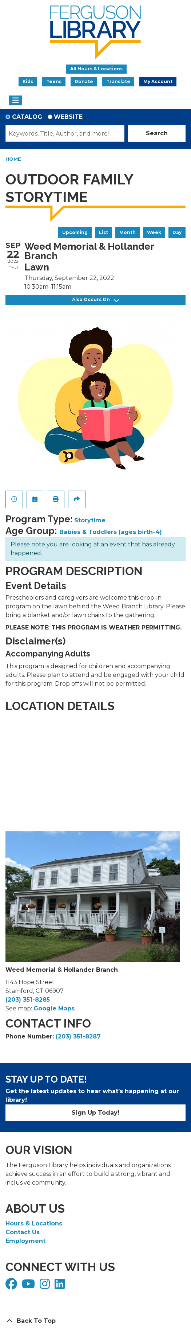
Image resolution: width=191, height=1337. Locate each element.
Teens (53, 81)
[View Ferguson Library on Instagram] (46, 1286)
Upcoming (75, 232)
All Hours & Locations (96, 68)
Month (127, 232)
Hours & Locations (33, 1223)
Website (68, 116)
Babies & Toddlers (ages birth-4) (110, 532)
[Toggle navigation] (15, 101)
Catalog (27, 116)
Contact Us (22, 1232)
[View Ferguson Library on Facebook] (12, 1286)
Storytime (90, 520)
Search (157, 133)
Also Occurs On (95, 300)
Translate (118, 81)
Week (154, 232)
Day (177, 232)
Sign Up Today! (95, 1112)
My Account (157, 81)
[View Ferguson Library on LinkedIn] (61, 1286)
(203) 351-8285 (27, 999)
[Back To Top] (95, 1321)
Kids (28, 81)
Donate (84, 81)
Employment (25, 1240)
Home (13, 159)
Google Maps (54, 1008)
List (103, 232)
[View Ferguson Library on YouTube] (29, 1286)
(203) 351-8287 (78, 1036)
